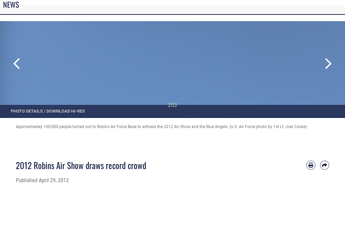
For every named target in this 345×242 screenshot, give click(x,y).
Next (328, 63)
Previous (17, 63)
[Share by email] (324, 165)
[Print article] (310, 165)
